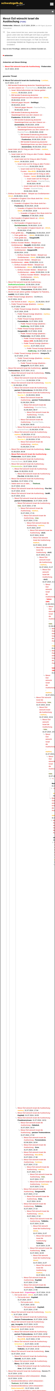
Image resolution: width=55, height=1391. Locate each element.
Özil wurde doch (17, 1292)
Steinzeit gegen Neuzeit (20, 102)
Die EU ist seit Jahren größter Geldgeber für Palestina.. (29, 292)
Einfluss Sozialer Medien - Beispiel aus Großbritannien (28, 194)
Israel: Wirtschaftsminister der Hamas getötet (28, 90)
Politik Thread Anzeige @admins (20, 297)
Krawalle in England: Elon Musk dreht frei (26, 198)
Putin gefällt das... (18, 233)
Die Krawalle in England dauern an (24, 218)
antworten (9, 55)
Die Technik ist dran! (19, 302)
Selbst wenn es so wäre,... (21, 484)
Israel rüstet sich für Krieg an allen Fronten (24, 149)
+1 (53, 779)
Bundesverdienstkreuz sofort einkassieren (24, 1376)
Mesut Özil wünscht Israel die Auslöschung (22, 80)
